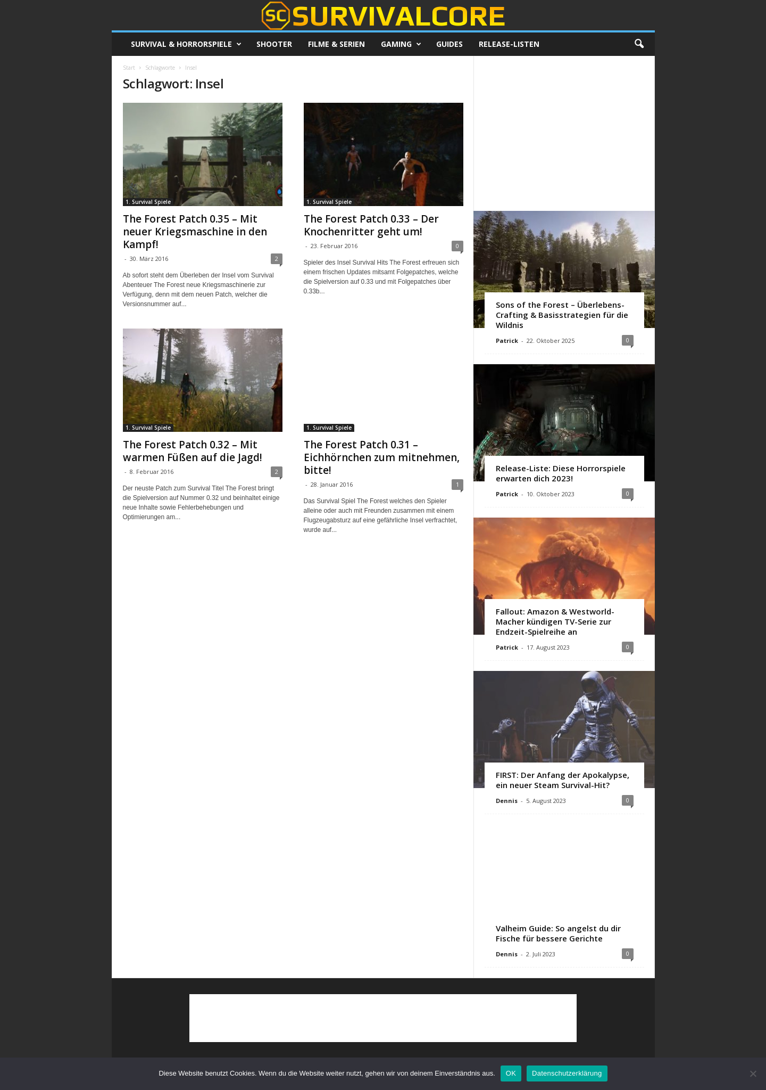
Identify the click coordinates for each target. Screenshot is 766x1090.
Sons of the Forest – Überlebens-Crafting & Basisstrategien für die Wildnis (562, 314)
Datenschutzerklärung (567, 1073)
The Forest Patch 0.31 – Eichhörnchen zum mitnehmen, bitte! (382, 457)
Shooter (274, 44)
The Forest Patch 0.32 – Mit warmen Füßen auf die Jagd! (192, 451)
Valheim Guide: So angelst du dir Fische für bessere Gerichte (558, 933)
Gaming (401, 44)
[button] (639, 44)
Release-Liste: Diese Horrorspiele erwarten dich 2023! (561, 473)
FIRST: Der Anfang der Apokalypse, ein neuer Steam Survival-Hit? (562, 779)
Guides (449, 44)
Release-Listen (509, 44)
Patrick (507, 341)
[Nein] (752, 1073)
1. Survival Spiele (148, 202)
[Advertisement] (564, 133)
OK (511, 1073)
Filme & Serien (336, 44)
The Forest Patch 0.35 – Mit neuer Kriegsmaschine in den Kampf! (195, 231)
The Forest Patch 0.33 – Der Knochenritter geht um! (371, 225)
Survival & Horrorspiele (186, 44)
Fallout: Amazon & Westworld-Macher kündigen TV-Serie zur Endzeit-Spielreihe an (555, 621)
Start (129, 67)
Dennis (507, 801)
